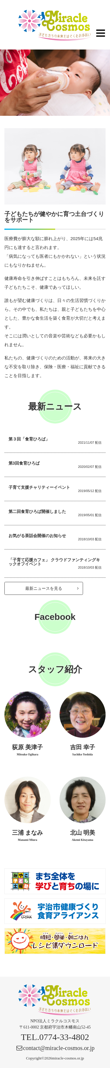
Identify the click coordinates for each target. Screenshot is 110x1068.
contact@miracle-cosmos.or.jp (58, 1048)
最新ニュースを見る (52, 588)
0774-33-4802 (64, 1037)
